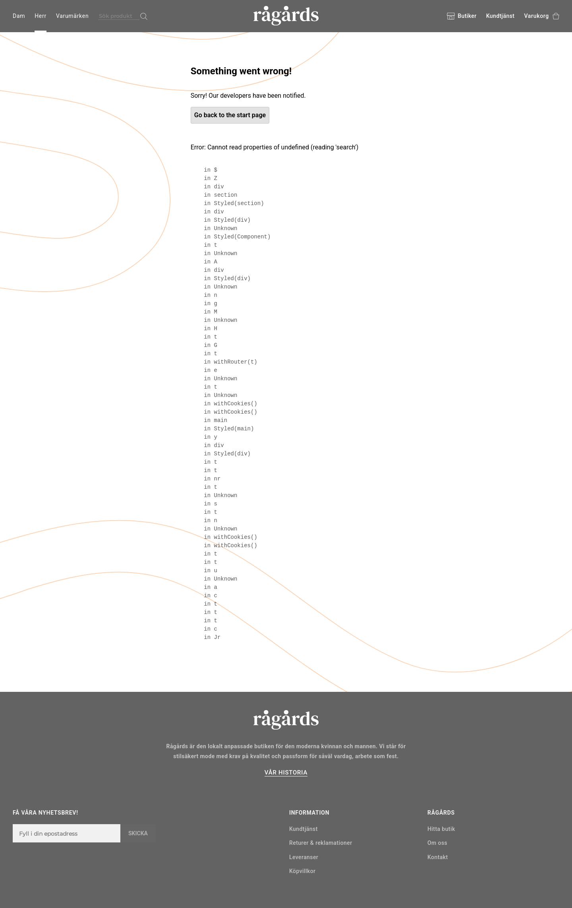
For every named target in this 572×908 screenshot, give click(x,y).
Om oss (437, 843)
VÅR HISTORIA (286, 772)
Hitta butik (441, 829)
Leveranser (303, 857)
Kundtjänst (500, 16)
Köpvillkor (302, 871)
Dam (19, 16)
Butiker (461, 16)
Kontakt (437, 857)
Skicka (138, 833)
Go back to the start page (230, 115)
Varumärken (72, 16)
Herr (40, 16)
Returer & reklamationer (320, 843)
